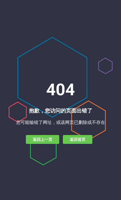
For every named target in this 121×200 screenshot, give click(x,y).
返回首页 (77, 139)
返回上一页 (42, 139)
